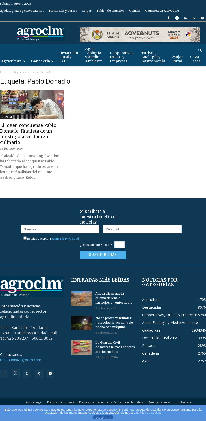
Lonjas (87, 11)
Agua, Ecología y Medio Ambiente (94, 54)
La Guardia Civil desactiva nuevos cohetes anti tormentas (115, 347)
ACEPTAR (103, 417)
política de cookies (149, 412)
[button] (200, 50)
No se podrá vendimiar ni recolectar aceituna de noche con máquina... (114, 322)
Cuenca (7, 117)
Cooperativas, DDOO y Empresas (122, 57)
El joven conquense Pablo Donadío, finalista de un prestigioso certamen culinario (28, 134)
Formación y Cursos (63, 11)
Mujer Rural (177, 59)
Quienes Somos (159, 402)
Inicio (4, 72)
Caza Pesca (195, 59)
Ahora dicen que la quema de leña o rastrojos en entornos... (113, 298)
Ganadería (42, 61)
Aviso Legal (34, 402)
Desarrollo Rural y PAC (68, 57)
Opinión (134, 11)
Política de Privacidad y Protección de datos (111, 402)
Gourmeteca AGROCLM (162, 11)
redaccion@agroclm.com (20, 359)
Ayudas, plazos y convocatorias (22, 11)
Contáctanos (184, 402)
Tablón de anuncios (110, 11)
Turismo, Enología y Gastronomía (153, 57)
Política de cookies (60, 402)
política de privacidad (65, 238)
